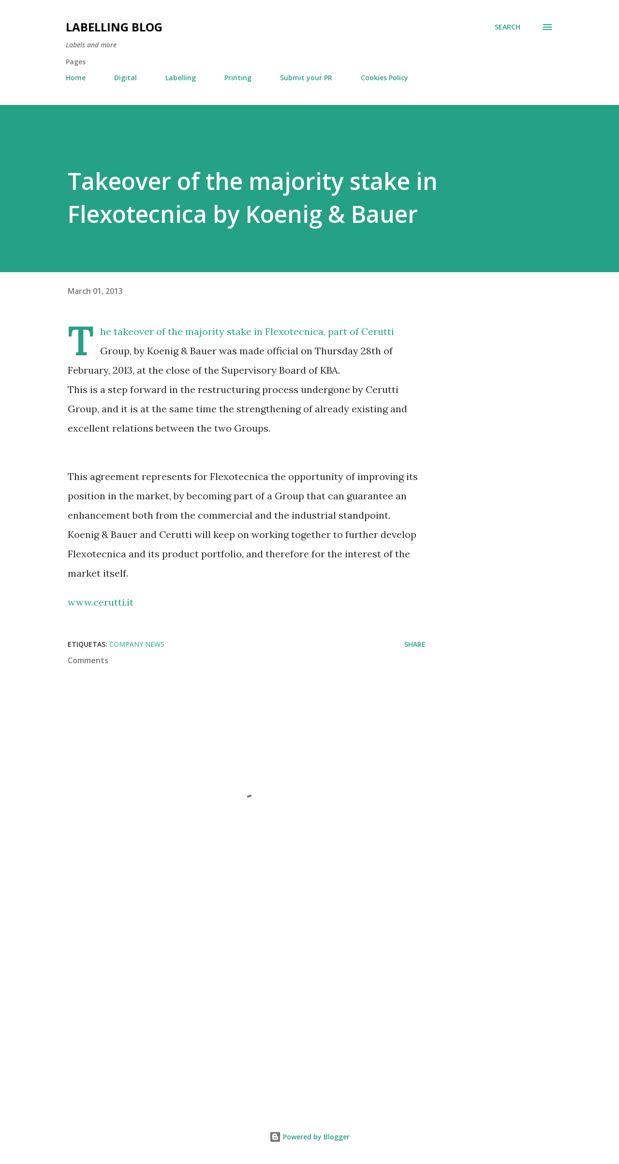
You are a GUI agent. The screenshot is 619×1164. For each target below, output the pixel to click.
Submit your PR (306, 77)
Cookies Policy (384, 77)
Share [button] (415, 644)
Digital (125, 77)
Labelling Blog (114, 27)
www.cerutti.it (100, 602)
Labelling (180, 77)
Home (76, 77)
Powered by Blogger (309, 1136)
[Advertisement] (231, 984)
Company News (136, 644)
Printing (237, 77)
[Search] (507, 27)
